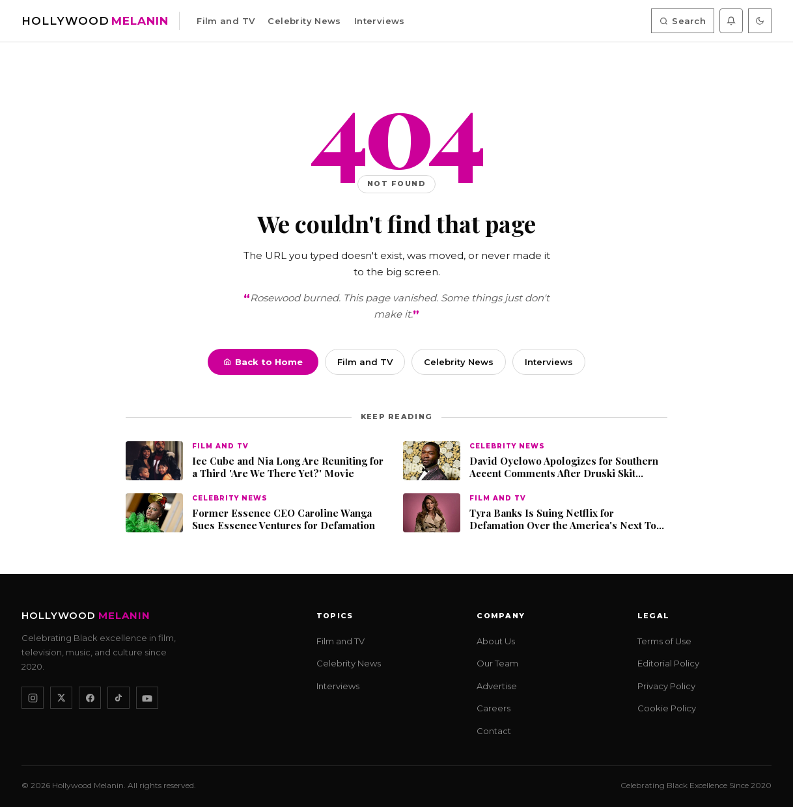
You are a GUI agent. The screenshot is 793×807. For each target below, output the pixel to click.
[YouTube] (147, 698)
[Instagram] (32, 698)
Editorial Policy (668, 663)
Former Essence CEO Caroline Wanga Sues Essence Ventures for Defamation (283, 519)
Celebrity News (304, 21)
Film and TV (226, 21)
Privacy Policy (666, 686)
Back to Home (263, 362)
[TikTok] (118, 698)
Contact (494, 731)
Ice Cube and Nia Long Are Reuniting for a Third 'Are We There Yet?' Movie (287, 467)
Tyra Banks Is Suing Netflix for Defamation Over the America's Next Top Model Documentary (565, 519)
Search (683, 21)
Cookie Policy (666, 708)
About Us (496, 641)
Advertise (497, 686)
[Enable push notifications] (731, 20)
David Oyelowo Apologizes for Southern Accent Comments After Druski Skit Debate (563, 467)
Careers (493, 708)
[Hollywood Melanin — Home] (95, 21)
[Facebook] (90, 698)
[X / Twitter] (61, 698)
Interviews (379, 21)
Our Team (497, 663)
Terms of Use (664, 641)
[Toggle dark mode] (760, 20)
